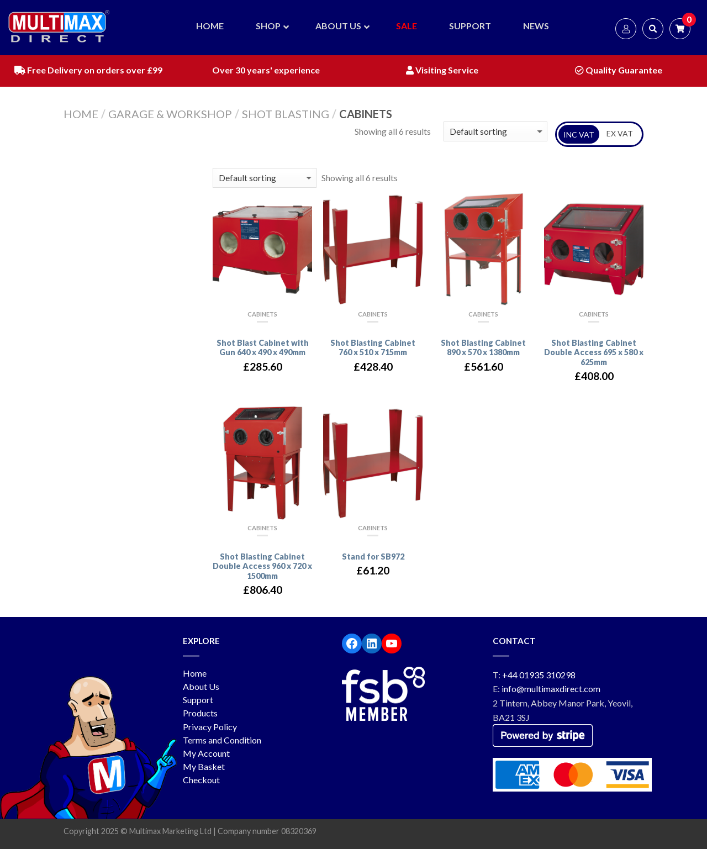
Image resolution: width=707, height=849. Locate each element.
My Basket (204, 766)
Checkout (201, 779)
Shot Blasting (285, 113)
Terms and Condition (222, 740)
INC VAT (578, 134)
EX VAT (619, 133)
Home (81, 113)
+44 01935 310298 (539, 674)
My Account (206, 753)
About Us (201, 686)
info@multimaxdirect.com (551, 688)
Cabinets (262, 314)
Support (198, 699)
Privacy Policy (210, 726)
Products (200, 713)
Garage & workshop (170, 113)
